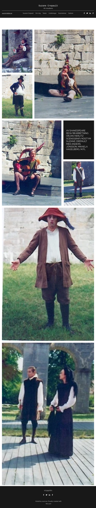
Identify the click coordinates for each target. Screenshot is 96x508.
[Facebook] (84, 13)
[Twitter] (87, 13)
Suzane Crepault (48, 6)
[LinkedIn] (90, 13)
